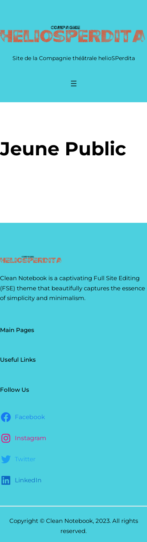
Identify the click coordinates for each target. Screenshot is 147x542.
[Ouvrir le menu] (73, 83)
